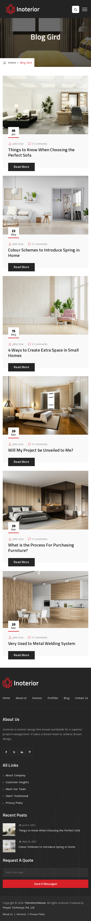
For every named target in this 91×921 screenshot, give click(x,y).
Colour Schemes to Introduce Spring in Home (44, 253)
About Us (21, 698)
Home (9, 62)
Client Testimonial (17, 796)
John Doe (18, 143)
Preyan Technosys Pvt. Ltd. (19, 907)
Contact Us (81, 698)
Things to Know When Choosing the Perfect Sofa (41, 152)
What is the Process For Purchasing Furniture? (41, 548)
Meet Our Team (16, 789)
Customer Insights (17, 782)
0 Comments (39, 143)
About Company (16, 775)
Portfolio (53, 698)
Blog (66, 698)
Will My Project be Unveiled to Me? (40, 450)
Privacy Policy (14, 802)
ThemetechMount (35, 903)
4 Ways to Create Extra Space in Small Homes (43, 353)
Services (37, 698)
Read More (21, 167)
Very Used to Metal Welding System (41, 643)
